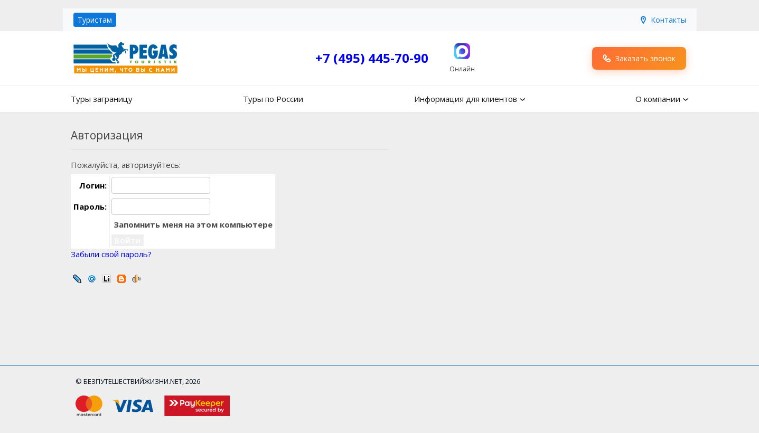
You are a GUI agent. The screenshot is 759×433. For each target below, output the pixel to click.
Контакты (662, 20)
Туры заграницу (102, 98)
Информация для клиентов (465, 98)
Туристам (95, 20)
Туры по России (273, 98)
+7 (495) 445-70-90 (371, 58)
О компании (657, 98)
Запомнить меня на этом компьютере (192, 224)
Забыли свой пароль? (111, 254)
